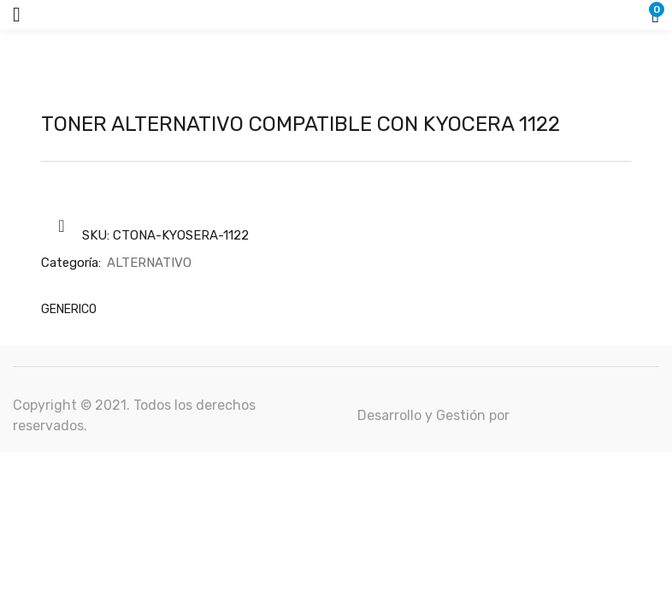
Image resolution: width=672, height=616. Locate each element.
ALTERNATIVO (149, 262)
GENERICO (69, 309)
